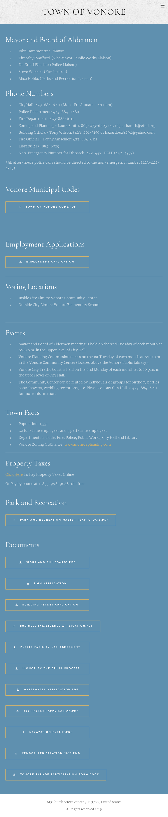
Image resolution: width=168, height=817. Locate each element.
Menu (162, 5)
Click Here (14, 474)
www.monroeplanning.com (88, 444)
